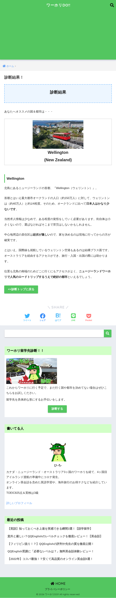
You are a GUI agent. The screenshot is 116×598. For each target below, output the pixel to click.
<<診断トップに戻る (21, 289)
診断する (57, 409)
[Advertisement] (58, 36)
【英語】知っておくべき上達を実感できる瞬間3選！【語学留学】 (49, 528)
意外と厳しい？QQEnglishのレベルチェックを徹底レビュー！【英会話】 (55, 536)
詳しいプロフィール (19, 503)
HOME (58, 583)
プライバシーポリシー (57, 589)
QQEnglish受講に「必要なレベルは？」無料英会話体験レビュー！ (50, 551)
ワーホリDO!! (58, 5)
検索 (107, 333)
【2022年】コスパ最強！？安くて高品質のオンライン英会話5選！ (50, 559)
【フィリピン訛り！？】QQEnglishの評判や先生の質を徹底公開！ (50, 544)
